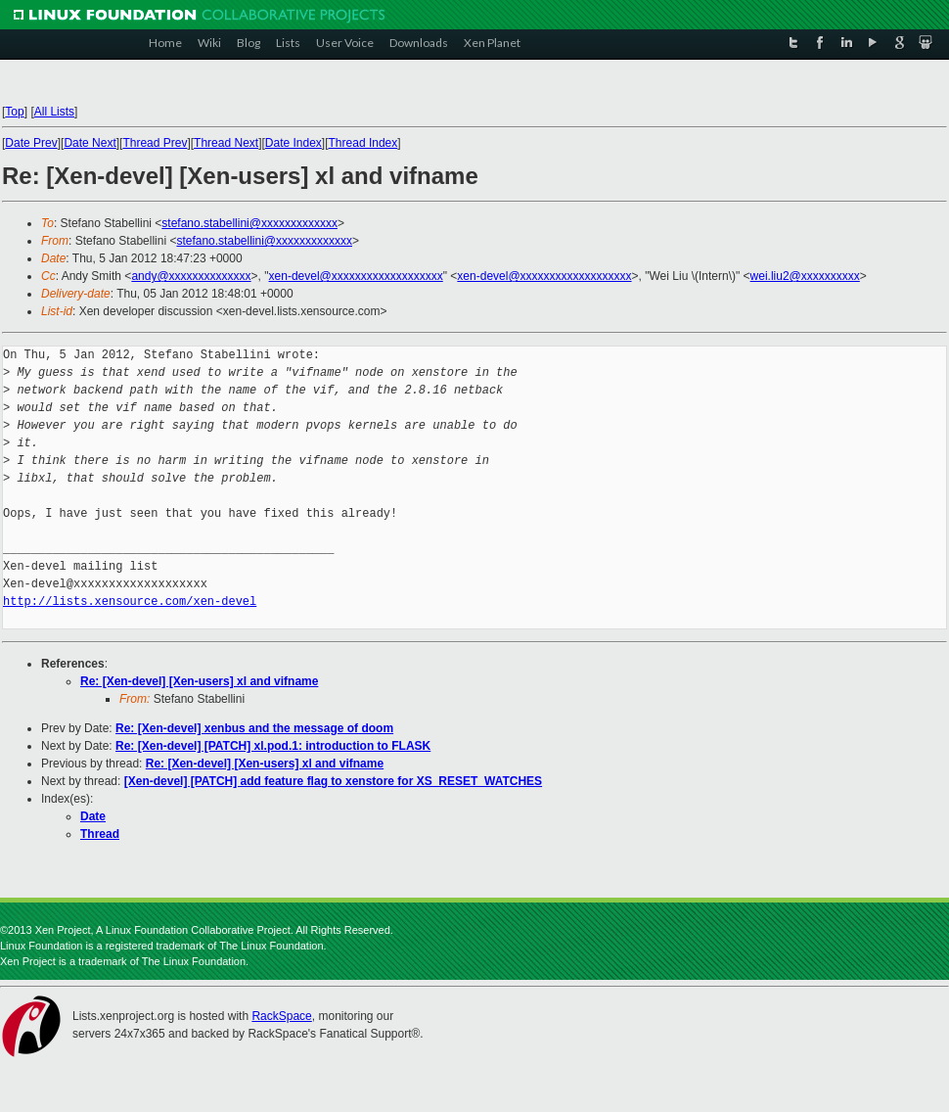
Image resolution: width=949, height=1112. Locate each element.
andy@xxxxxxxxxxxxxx (190, 276)
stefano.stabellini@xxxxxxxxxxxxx (249, 223)
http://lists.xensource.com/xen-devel (129, 601)
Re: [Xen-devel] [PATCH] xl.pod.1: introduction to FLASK (272, 746)
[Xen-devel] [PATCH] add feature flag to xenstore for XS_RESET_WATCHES (333, 781)
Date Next (89, 143)
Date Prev (31, 143)
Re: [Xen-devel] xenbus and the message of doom (254, 728)
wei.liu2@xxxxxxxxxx (805, 276)
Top (14, 111)
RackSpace (281, 1016)
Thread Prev (154, 143)
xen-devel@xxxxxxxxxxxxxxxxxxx (356, 276)
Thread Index (363, 143)
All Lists (54, 111)
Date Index (293, 143)
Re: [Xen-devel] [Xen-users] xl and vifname (199, 681)
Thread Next (226, 143)
